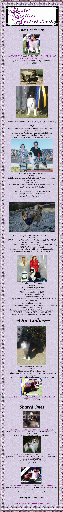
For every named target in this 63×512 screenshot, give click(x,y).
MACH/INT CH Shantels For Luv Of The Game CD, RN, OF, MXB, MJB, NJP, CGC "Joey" (32, 57)
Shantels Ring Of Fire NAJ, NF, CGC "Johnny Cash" (32, 429)
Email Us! (17, 503)
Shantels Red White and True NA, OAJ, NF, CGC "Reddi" (32, 397)
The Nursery (32, 503)
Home (24, 503)
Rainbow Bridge (44, 503)
